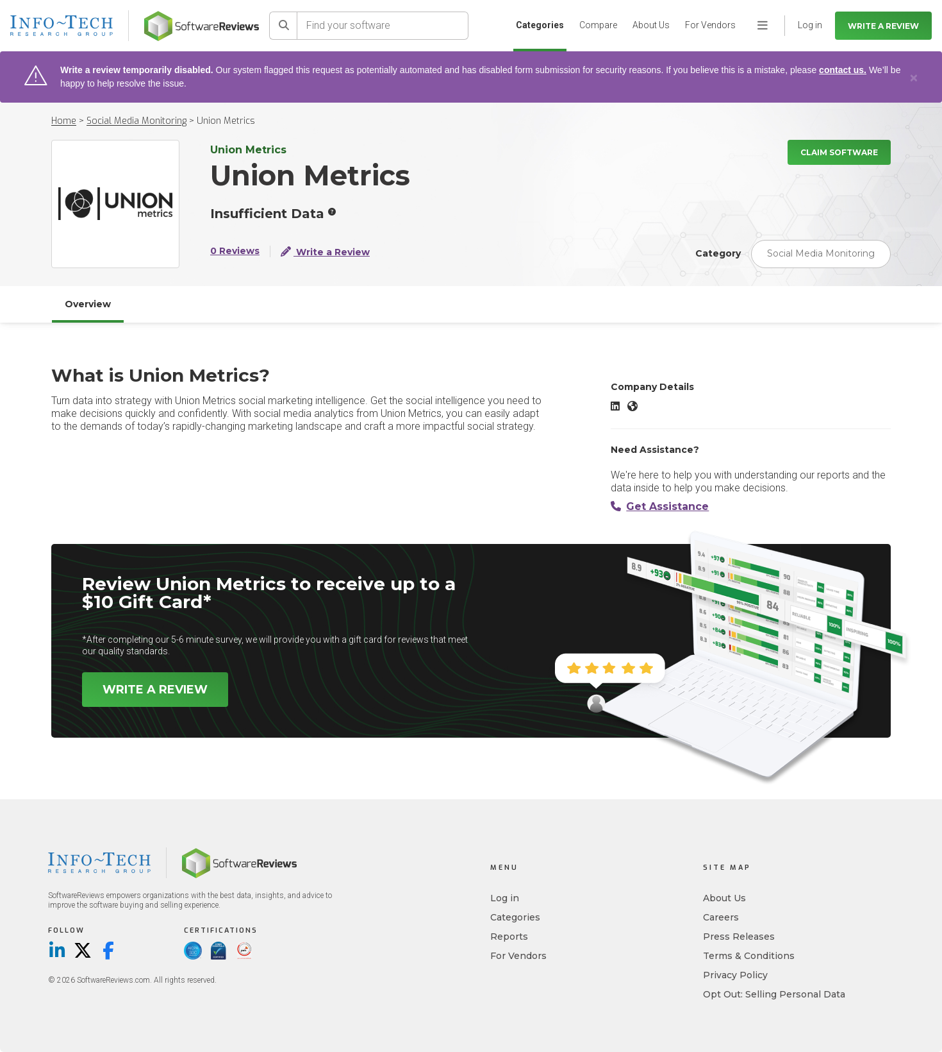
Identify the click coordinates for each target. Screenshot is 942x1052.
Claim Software (839, 152)
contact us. (842, 70)
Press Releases (739, 936)
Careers (721, 917)
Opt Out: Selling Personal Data (774, 994)
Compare (598, 25)
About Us (651, 25)
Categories (540, 25)
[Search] (283, 26)
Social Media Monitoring (136, 121)
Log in (504, 898)
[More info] (332, 212)
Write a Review (883, 26)
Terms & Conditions (749, 956)
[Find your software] (382, 26)
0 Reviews (235, 251)
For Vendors (710, 25)
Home (63, 121)
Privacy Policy (735, 975)
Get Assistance (660, 506)
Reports (509, 936)
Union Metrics (226, 121)
